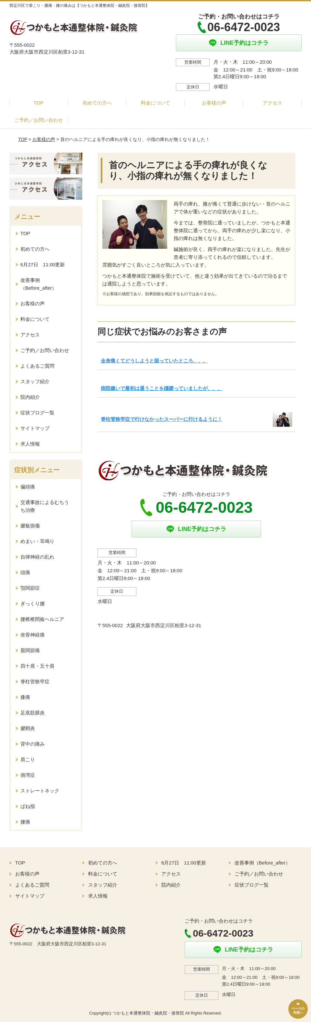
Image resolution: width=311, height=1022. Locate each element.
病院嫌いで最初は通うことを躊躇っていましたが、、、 (161, 388)
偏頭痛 (27, 486)
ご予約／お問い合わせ (38, 120)
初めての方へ (97, 103)
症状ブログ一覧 (37, 412)
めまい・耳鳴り (37, 541)
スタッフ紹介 (35, 381)
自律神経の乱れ (37, 557)
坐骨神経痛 (32, 634)
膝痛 (25, 697)
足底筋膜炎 (32, 712)
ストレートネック (39, 790)
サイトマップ (35, 428)
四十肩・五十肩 (37, 666)
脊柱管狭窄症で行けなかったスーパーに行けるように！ (161, 419)
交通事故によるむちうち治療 (44, 506)
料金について (155, 103)
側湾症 (27, 775)
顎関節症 (30, 588)
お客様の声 (214, 103)
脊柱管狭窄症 (35, 681)
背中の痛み (32, 744)
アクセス (272, 103)
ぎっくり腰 (32, 603)
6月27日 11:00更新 (42, 264)
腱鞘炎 (27, 728)
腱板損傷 (30, 525)
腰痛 (25, 822)
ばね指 (27, 806)
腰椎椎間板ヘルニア (42, 619)
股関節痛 (30, 650)
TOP (39, 103)
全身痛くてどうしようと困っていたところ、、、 (154, 360)
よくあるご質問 (37, 366)
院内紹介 (30, 397)
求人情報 (30, 444)
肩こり (27, 759)
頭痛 (25, 572)
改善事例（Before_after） (38, 284)
